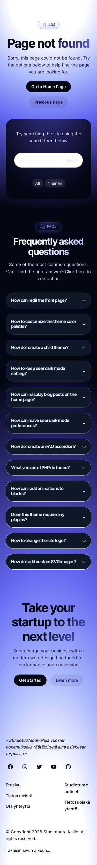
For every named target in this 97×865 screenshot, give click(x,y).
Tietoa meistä (19, 795)
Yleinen (55, 183)
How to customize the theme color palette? (43, 324)
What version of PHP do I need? (40, 467)
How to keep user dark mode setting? (38, 371)
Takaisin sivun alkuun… (28, 850)
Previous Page (48, 102)
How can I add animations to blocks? (37, 491)
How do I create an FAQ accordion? (43, 446)
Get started (30, 680)
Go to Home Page (48, 86)
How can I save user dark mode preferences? (40, 423)
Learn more (67, 680)
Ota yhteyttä (18, 806)
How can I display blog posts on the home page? (44, 397)
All (37, 183)
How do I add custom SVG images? (44, 561)
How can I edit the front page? (39, 300)
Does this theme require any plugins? (37, 517)
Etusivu (13, 784)
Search (72, 160)
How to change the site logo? (38, 540)
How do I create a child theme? (39, 347)
